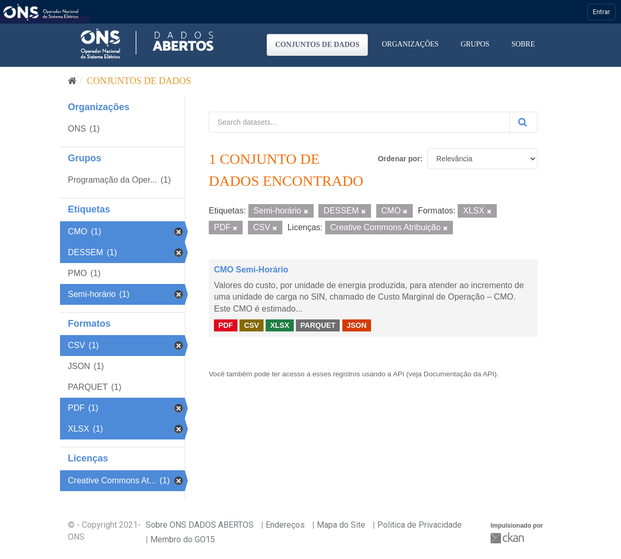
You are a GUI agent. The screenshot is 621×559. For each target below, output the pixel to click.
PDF (225, 325)
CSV (251, 325)
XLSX (280, 325)
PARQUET (317, 325)
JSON (356, 325)
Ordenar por (399, 158)
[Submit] (523, 122)
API (398, 374)
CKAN (508, 537)
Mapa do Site (341, 525)
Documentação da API (459, 374)
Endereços (285, 525)
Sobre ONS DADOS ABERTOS (200, 525)
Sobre (523, 44)
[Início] (72, 81)
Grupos (475, 44)
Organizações (410, 44)
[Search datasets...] (359, 122)
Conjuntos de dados (317, 45)
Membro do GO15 (182, 539)
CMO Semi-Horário (251, 269)
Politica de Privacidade (419, 525)
